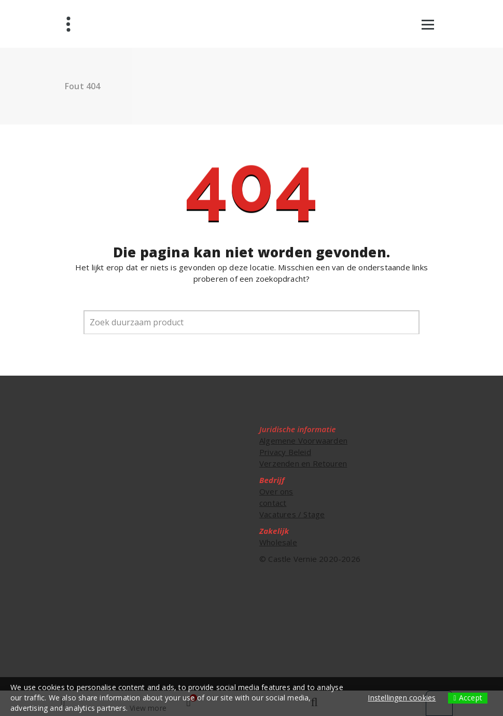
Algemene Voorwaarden (303, 440)
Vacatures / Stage (292, 514)
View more (148, 708)
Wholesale (278, 542)
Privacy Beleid (285, 452)
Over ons (276, 491)
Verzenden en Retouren (303, 463)
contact (272, 503)
